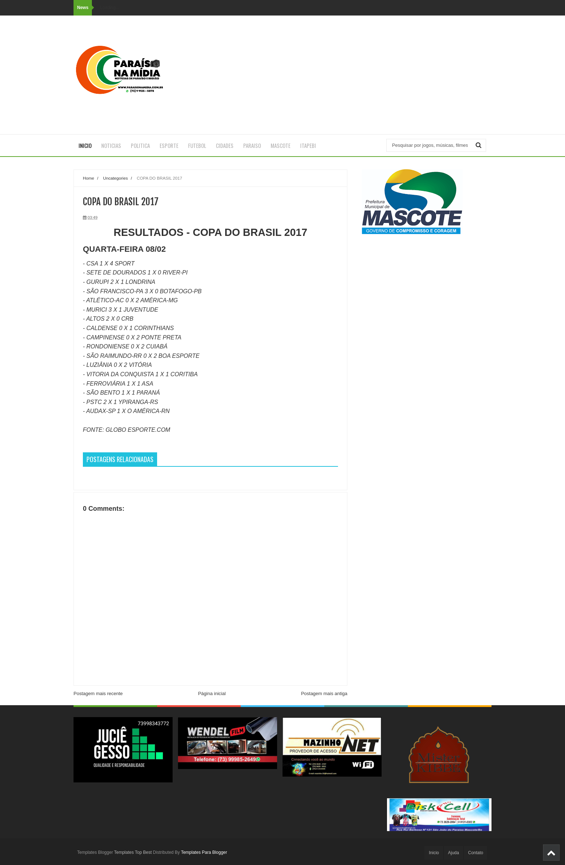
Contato (475, 852)
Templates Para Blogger (204, 852)
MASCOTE (280, 145)
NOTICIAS (111, 145)
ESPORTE (169, 145)
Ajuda (453, 852)
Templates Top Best (133, 852)
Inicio (85, 145)
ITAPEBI (308, 145)
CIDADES (224, 145)
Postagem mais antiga (324, 693)
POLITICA (140, 145)
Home (88, 178)
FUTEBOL (197, 145)
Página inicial (212, 693)
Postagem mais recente (98, 693)
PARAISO (252, 145)
